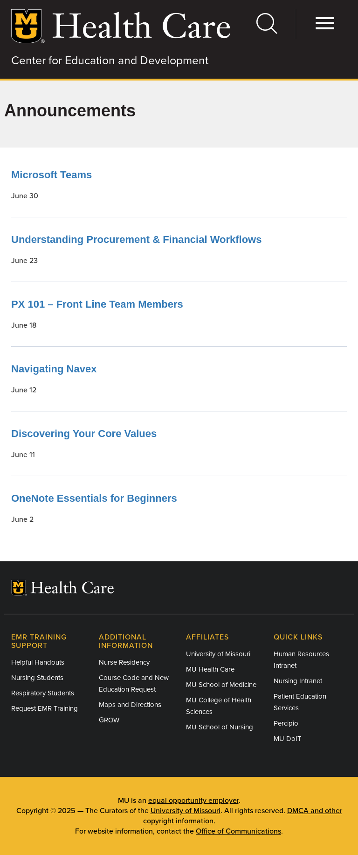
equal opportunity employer (193, 800)
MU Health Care (210, 669)
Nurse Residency (124, 662)
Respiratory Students (42, 693)
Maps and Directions (130, 704)
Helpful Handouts (37, 662)
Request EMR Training (44, 708)
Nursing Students (37, 677)
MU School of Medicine (221, 684)
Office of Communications (238, 831)
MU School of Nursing (219, 727)
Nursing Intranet (298, 681)
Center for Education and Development (109, 60)
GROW (109, 720)
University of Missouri (218, 654)
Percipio (286, 723)
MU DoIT (288, 738)
